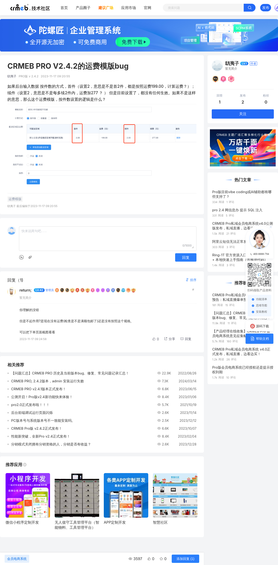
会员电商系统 (17, 559)
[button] (190, 280)
